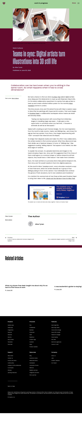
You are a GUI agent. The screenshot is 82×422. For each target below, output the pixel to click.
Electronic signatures (56, 350)
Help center (10, 364)
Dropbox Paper (35, 113)
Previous (21, 239)
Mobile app (10, 336)
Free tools (10, 353)
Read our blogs (11, 395)
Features (10, 341)
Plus (30, 333)
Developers (32, 371)
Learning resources (12, 381)
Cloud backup (54, 346)
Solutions (10, 343)
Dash (31, 343)
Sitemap (10, 379)
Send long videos (55, 336)
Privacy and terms (12, 369)
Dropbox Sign (33, 348)
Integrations (10, 338)
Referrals (32, 376)
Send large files (55, 333)
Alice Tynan (18, 67)
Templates (10, 350)
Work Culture (18, 48)
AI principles (10, 376)
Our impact (54, 371)
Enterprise (32, 341)
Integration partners (34, 381)
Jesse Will (9, 307)
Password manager (55, 343)
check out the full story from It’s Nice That (60, 178)
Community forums (34, 374)
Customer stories (33, 367)
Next (61, 239)
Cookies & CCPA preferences (14, 374)
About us (53, 364)
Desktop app (11, 333)
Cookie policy (11, 371)
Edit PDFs (53, 348)
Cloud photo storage (56, 338)
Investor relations (55, 369)
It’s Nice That (56, 97)
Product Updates (33, 355)
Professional (32, 336)
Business (31, 338)
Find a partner (33, 383)
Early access (11, 348)
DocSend (32, 350)
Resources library (34, 369)
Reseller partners (34, 379)
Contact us (10, 367)
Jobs (52, 367)
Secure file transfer (55, 341)
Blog (30, 364)
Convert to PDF (55, 353)
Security (10, 346)
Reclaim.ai (32, 346)
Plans (31, 353)
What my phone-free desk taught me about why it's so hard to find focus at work (26, 304)
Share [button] (74, 3)
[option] (24, 291)
